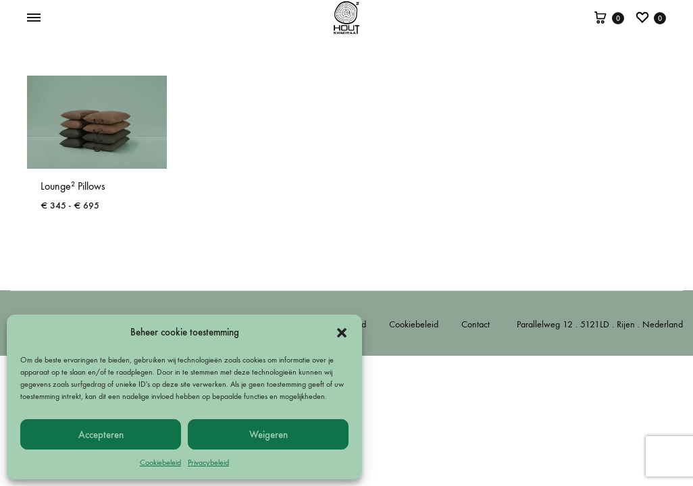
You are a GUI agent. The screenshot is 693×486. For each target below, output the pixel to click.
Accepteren (101, 435)
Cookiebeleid (160, 462)
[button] (342, 333)
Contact (475, 324)
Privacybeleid (208, 462)
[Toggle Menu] (34, 18)
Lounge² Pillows (73, 186)
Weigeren (268, 435)
